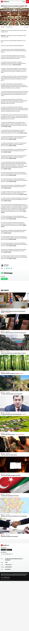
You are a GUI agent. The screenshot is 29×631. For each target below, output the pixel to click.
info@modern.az (8, 569)
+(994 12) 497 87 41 (8, 564)
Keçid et (4, 278)
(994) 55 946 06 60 (8, 567)
